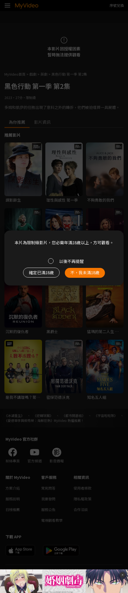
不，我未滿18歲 (84, 272)
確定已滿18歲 (41, 272)
